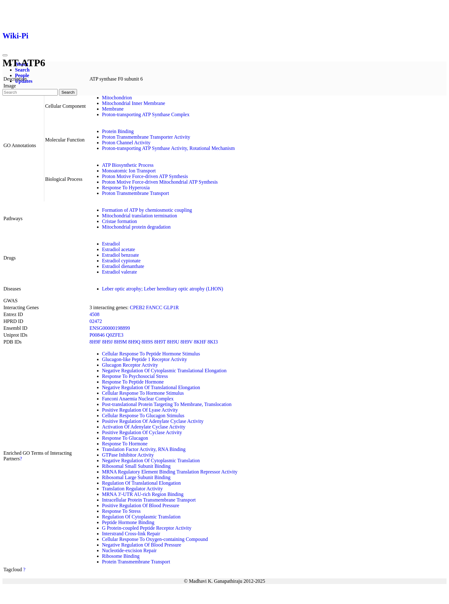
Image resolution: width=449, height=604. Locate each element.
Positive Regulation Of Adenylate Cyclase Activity (153, 421)
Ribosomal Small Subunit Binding (136, 466)
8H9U (173, 341)
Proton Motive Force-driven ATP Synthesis (145, 176)
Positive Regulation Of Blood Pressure (140, 505)
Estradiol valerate (119, 272)
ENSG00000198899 (109, 328)
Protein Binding (118, 131)
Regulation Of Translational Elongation (141, 483)
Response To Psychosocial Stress (135, 376)
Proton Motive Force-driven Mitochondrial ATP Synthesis (160, 182)
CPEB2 (137, 307)
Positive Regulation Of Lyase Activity (140, 410)
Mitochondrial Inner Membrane (133, 103)
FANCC (154, 307)
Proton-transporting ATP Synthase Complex (146, 114)
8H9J (107, 341)
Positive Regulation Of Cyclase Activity (142, 432)
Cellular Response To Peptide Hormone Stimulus (151, 353)
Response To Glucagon (125, 438)
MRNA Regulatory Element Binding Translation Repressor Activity (170, 471)
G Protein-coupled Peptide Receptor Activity (146, 528)
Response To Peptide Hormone (133, 381)
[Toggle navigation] (4, 55)
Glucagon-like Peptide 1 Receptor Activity (144, 359)
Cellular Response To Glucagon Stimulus (143, 415)
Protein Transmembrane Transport (136, 561)
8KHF (200, 341)
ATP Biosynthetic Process (128, 165)
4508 (94, 314)
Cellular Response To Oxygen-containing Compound (155, 539)
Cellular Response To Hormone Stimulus (143, 393)
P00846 (97, 335)
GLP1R (171, 307)
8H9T (160, 341)
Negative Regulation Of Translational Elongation (151, 387)
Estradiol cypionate (121, 260)
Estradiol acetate (118, 249)
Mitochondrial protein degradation (136, 227)
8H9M (120, 341)
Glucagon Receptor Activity (130, 365)
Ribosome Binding (120, 556)
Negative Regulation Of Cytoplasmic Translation (151, 460)
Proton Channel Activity (126, 142)
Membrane (112, 108)
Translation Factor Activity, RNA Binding (144, 449)
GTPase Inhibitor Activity (128, 455)
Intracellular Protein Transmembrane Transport (149, 500)
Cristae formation (119, 221)
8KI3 (213, 341)
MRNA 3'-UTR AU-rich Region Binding (143, 494)
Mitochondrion (117, 97)
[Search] (30, 92)
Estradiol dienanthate (123, 266)
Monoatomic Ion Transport (129, 170)
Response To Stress (121, 511)
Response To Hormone (124, 443)
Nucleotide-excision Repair (129, 550)
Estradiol (111, 243)
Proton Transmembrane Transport (135, 193)
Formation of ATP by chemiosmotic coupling (147, 210)
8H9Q (134, 341)
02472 (95, 321)
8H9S (147, 341)
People (22, 75)
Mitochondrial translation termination (139, 215)
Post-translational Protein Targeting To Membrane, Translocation (167, 404)
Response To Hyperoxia (126, 187)
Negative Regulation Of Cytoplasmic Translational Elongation (164, 370)
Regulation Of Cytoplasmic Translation (141, 516)
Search (22, 69)
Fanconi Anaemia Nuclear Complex (138, 398)
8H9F (95, 341)
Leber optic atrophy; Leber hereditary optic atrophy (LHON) (162, 288)
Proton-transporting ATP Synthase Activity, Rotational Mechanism (168, 148)
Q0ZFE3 (114, 335)
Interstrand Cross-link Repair (131, 533)
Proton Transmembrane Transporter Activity (146, 137)
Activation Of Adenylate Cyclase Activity (144, 426)
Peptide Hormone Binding (128, 522)
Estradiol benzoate (120, 255)
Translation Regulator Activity (132, 488)
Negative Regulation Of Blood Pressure (141, 544)
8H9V (187, 341)
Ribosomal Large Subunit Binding (136, 477)
